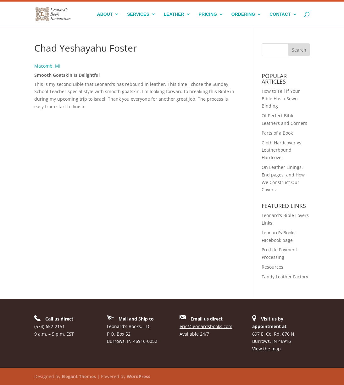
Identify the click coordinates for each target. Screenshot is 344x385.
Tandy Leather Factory (285, 277)
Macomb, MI (47, 66)
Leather (174, 14)
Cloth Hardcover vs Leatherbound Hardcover (281, 150)
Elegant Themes (79, 376)
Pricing (208, 14)
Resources (272, 267)
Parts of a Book (277, 133)
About (105, 14)
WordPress (138, 376)
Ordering (243, 14)
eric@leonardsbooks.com (206, 326)
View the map (266, 349)
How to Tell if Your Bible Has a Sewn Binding (281, 98)
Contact (280, 14)
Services (138, 14)
